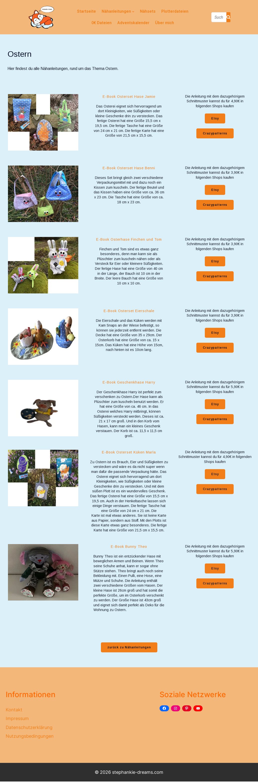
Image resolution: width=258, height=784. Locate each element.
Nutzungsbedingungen (30, 736)
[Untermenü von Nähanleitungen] (133, 11)
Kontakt (14, 709)
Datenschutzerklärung (29, 727)
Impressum (17, 718)
